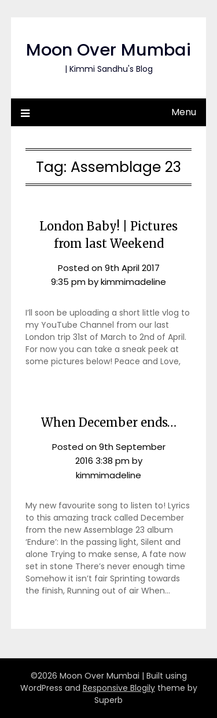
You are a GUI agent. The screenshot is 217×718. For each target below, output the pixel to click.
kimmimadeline (133, 282)
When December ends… (108, 422)
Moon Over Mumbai (108, 49)
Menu (183, 112)
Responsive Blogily (119, 688)
